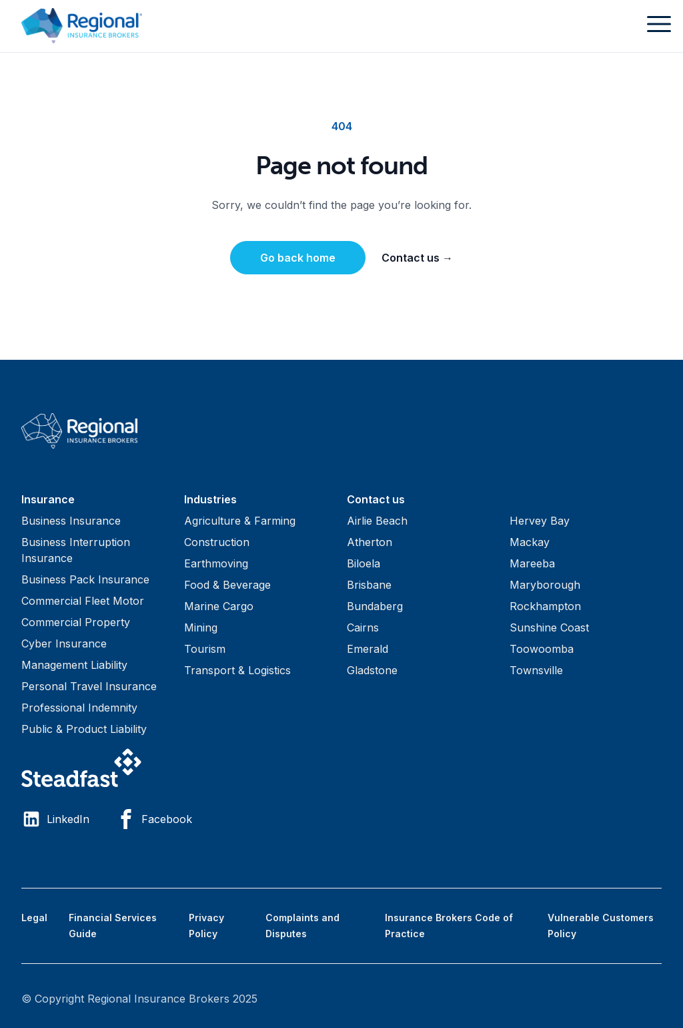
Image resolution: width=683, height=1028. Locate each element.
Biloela (363, 563)
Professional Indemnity (79, 707)
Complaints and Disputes (302, 925)
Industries (210, 499)
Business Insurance (71, 520)
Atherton (369, 542)
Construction (216, 542)
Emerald (367, 649)
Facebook (154, 819)
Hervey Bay (540, 520)
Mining (200, 627)
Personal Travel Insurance (89, 686)
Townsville (536, 670)
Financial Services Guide (113, 925)
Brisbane (369, 584)
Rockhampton (545, 606)
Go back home (297, 257)
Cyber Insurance (64, 643)
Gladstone (372, 670)
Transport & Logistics (237, 670)
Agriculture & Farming (239, 520)
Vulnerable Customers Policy (601, 925)
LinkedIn (55, 819)
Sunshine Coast (549, 627)
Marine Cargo (218, 606)
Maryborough (545, 584)
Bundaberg (375, 606)
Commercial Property (75, 622)
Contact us (417, 257)
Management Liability (74, 665)
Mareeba (532, 563)
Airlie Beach (377, 520)
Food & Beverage (227, 584)
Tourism (204, 649)
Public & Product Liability (84, 729)
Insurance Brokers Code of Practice (449, 925)
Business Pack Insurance (85, 579)
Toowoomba (542, 649)
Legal (34, 917)
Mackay (530, 542)
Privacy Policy (206, 925)
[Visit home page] (341, 431)
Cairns (363, 627)
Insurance (48, 499)
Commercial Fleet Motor (82, 600)
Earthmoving (216, 563)
